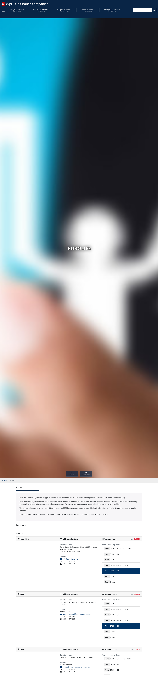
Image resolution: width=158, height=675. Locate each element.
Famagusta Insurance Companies (112, 10)
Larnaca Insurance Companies (64, 10)
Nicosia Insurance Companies (17, 10)
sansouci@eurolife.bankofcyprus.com (75, 614)
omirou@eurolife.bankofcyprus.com (75, 667)
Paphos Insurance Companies (88, 10)
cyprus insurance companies (27, 4)
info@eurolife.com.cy (69, 559)
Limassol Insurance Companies (40, 10)
